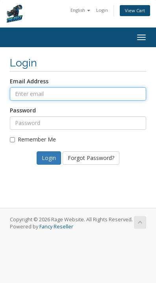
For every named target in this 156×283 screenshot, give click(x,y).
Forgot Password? (91, 158)
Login (102, 10)
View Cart (135, 10)
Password (23, 110)
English (80, 10)
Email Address (29, 81)
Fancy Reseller (56, 226)
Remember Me (33, 139)
